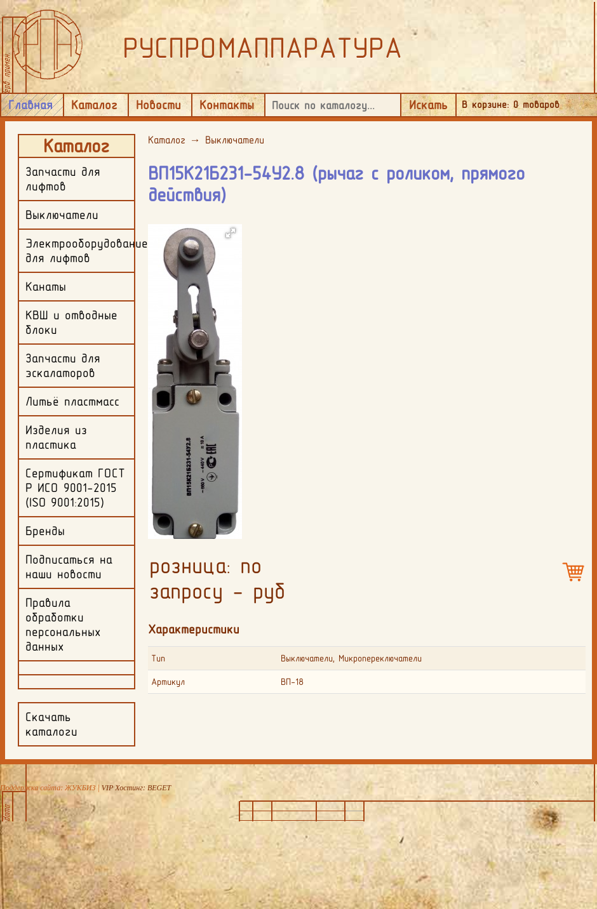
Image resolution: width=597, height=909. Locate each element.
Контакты (226, 105)
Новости (158, 105)
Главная (30, 105)
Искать (428, 105)
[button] (230, 233)
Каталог (94, 105)
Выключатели (234, 139)
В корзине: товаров (511, 104)
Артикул (168, 682)
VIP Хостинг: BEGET (136, 787)
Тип (158, 658)
